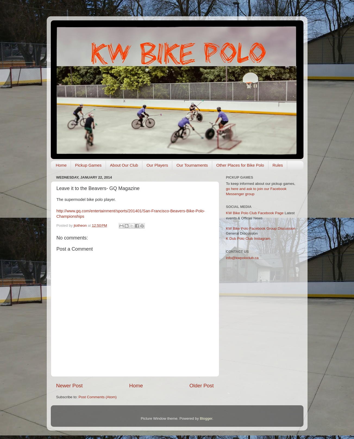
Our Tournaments (192, 165)
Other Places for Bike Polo (240, 165)
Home (61, 165)
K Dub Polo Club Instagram (248, 238)
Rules (277, 165)
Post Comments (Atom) (98, 397)
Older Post (201, 385)
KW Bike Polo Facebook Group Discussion (261, 228)
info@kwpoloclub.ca (242, 258)
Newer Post (69, 385)
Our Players (157, 165)
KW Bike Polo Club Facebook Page (255, 213)
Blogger (206, 418)
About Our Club (124, 165)
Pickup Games (88, 165)
